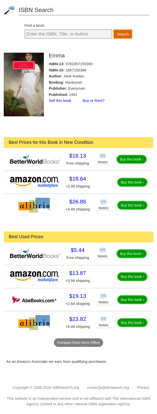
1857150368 (76, 70)
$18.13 (77, 156)
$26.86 (77, 202)
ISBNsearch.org (66, 387)
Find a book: (35, 25)
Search (123, 34)
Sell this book (60, 100)
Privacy (143, 387)
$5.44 (78, 250)
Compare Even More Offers (78, 343)
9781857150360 (79, 64)
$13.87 (77, 273)
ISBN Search (36, 9)
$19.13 (77, 296)
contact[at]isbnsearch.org (108, 387)
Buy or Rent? (94, 100)
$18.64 (77, 179)
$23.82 (77, 319)
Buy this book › (131, 159)
